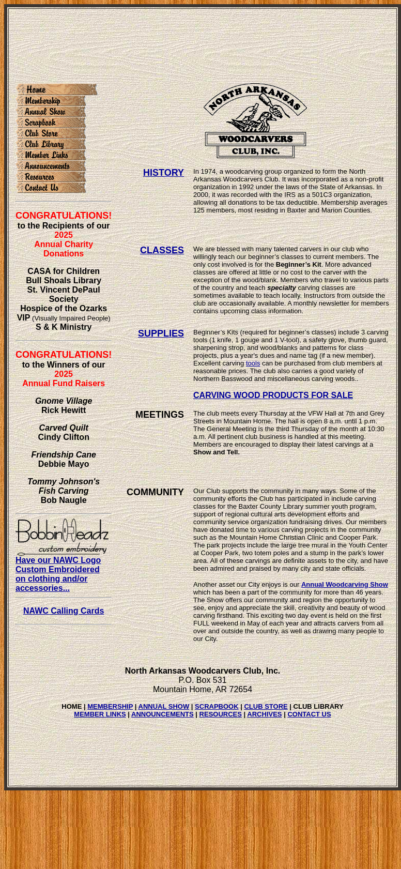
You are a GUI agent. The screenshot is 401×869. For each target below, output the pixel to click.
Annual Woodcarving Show (344, 584)
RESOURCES (220, 714)
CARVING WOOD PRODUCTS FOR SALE (273, 395)
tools (253, 363)
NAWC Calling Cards (63, 610)
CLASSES (162, 250)
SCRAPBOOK (217, 706)
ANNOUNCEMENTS (162, 714)
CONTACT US (309, 714)
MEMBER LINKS (100, 714)
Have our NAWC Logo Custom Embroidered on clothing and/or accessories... (62, 570)
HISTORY (163, 172)
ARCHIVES (264, 714)
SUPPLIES (161, 333)
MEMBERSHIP (110, 706)
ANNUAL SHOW (164, 706)
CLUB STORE (265, 706)
